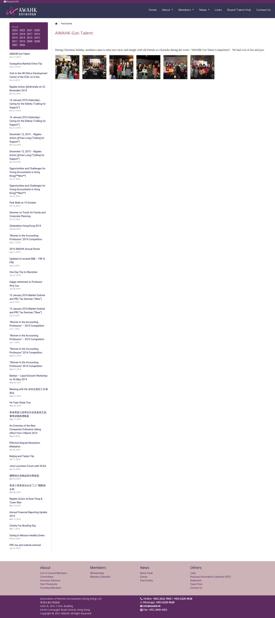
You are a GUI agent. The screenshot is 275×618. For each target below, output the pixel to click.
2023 (15, 30)
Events (143, 576)
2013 (29, 37)
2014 (22, 37)
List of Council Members (53, 573)
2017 (29, 34)
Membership (97, 573)
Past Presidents (48, 584)
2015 (15, 37)
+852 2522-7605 (162, 598)
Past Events (66, 23)
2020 (37, 30)
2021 (29, 30)
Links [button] (218, 10)
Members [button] (185, 10)
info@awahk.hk (151, 606)
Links (193, 573)
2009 (29, 41)
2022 (22, 30)
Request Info (11, 1)
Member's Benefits (100, 576)
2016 (37, 34)
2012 (37, 37)
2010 (22, 41)
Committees (46, 576)
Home (153, 10)
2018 (22, 34)
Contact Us (263, 10)
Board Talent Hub (239, 10)
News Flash (146, 573)
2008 (37, 41)
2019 (15, 34)
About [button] (166, 10)
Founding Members (50, 587)
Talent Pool (196, 584)
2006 (22, 45)
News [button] (203, 10)
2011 (15, 41)
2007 (15, 45)
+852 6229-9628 (183, 598)
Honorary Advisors (50, 580)
